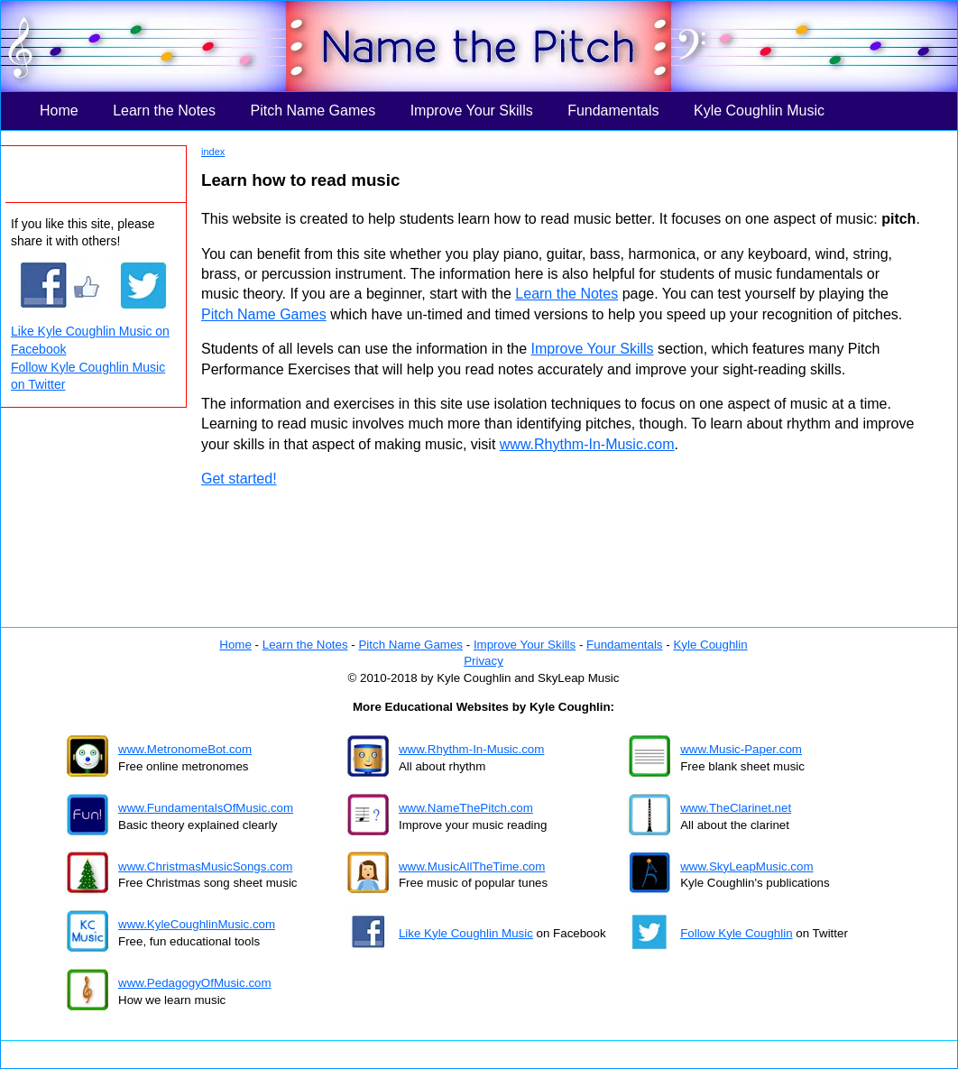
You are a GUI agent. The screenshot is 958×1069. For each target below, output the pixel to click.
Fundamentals (613, 110)
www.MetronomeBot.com (185, 749)
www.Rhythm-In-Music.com (587, 444)
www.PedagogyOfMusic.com (195, 983)
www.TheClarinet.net (735, 808)
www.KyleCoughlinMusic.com (196, 924)
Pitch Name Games (312, 110)
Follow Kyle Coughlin (736, 933)
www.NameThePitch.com (466, 808)
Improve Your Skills (471, 110)
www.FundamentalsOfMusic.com (205, 808)
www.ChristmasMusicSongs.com (205, 866)
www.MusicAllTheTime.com (472, 866)
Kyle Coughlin (710, 644)
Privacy (483, 661)
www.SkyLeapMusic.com (746, 866)
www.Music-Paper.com (741, 749)
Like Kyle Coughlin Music (466, 933)
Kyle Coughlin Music (759, 110)
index (213, 151)
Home (59, 110)
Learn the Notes (164, 110)
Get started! (239, 478)
